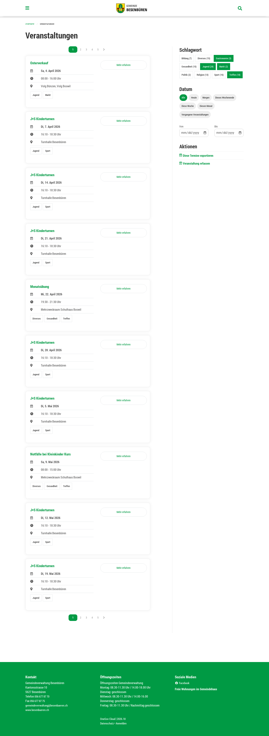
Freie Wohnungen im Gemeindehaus (199, 688)
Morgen (205, 97)
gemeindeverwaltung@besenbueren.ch (48, 705)
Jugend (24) (208, 66)
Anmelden (123, 723)
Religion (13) (202, 74)
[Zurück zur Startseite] (134, 9)
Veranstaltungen (48, 23)
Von (181, 126)
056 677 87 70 (43, 696)
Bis (216, 126)
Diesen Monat (206, 105)
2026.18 (123, 719)
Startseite (30, 23)
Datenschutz (107, 723)
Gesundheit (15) (189, 66)
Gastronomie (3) (223, 58)
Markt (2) (223, 66)
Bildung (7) (187, 58)
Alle (183, 97)
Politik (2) (186, 74)
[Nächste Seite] (104, 49)
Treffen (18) (234, 74)
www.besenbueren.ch (37, 710)
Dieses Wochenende (224, 97)
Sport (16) (219, 74)
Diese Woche (188, 105)
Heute (194, 97)
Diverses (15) (204, 58)
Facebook (182, 683)
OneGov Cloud (108, 719)
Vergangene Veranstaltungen (195, 114)
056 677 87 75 (38, 701)
